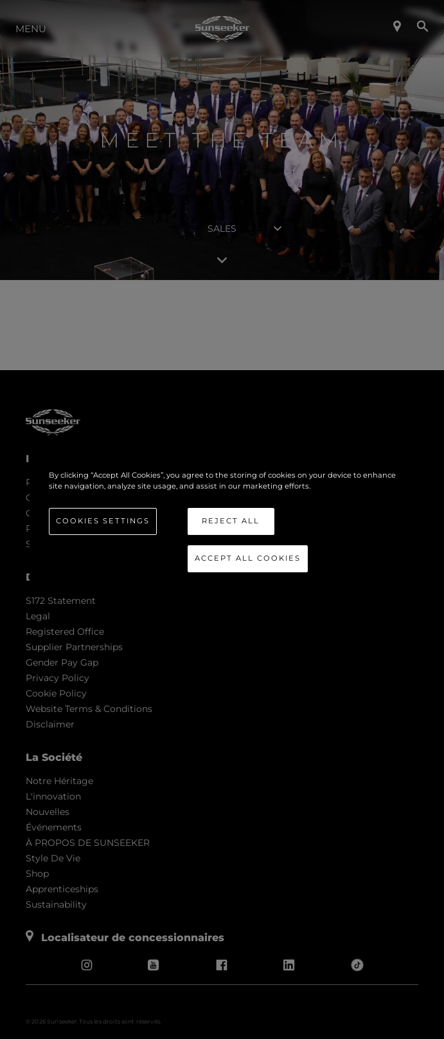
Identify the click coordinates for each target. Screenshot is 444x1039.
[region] (222, 519)
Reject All (231, 520)
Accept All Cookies (248, 558)
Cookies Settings (103, 520)
